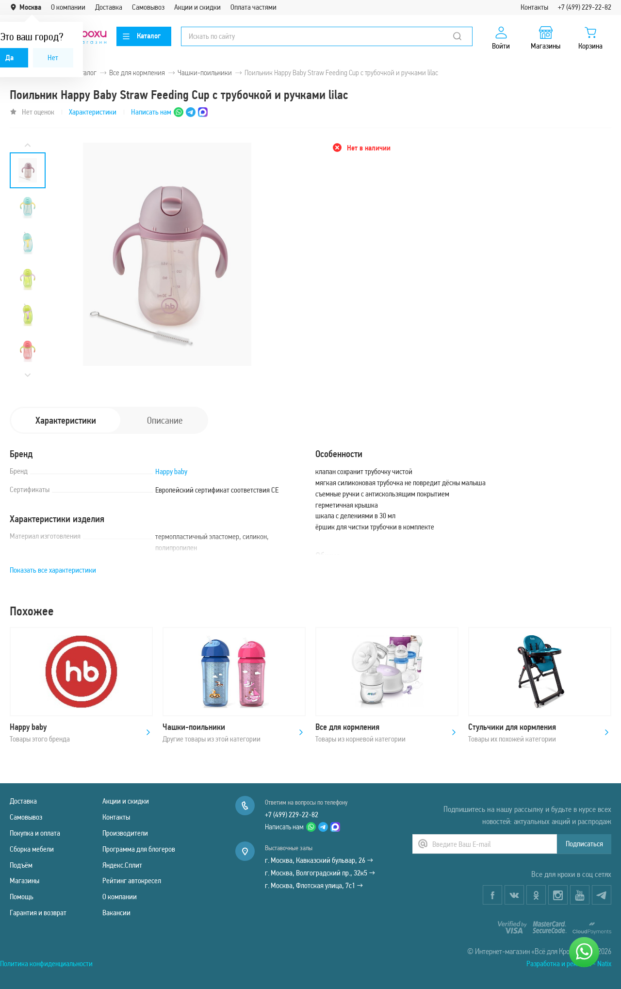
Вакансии (116, 912)
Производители (125, 833)
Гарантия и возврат (38, 912)
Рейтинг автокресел (131, 880)
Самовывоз (148, 7)
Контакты (534, 7)
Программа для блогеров (138, 849)
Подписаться (584, 843)
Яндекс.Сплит (122, 865)
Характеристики (92, 111)
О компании (68, 7)
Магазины (24, 880)
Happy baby (171, 471)
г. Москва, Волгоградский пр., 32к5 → (320, 872)
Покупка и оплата (35, 833)
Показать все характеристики (53, 570)
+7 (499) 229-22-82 (584, 7)
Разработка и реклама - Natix (568, 963)
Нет (53, 57)
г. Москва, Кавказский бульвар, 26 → (319, 860)
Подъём (21, 865)
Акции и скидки (197, 7)
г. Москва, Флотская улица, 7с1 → (314, 885)
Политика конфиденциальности (46, 963)
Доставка (108, 7)
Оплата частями (253, 7)
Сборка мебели (32, 849)
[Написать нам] (584, 952)
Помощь (21, 896)
